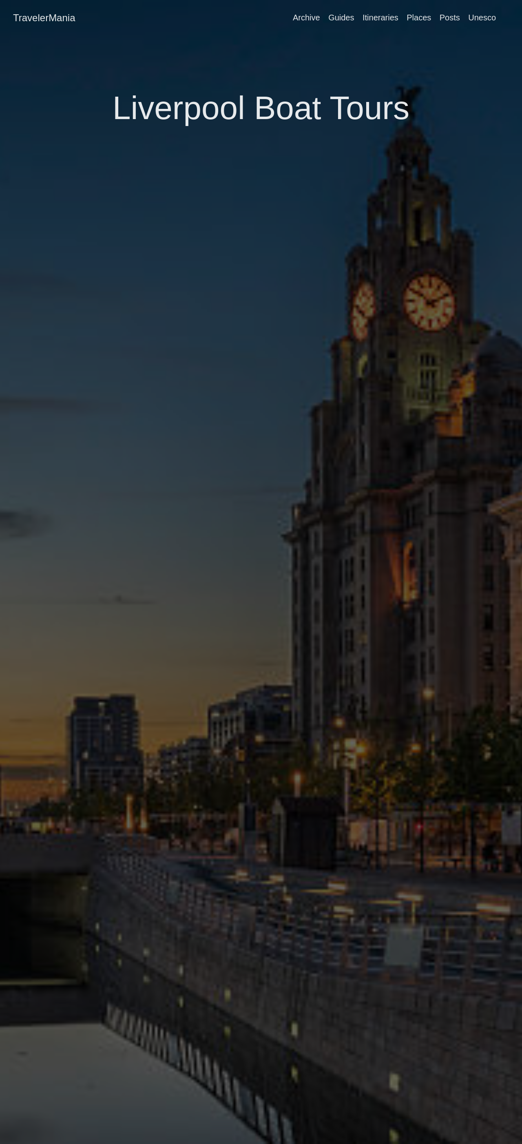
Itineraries (380, 17)
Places (419, 17)
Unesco (482, 17)
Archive (306, 17)
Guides (341, 17)
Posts (450, 17)
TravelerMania (44, 17)
